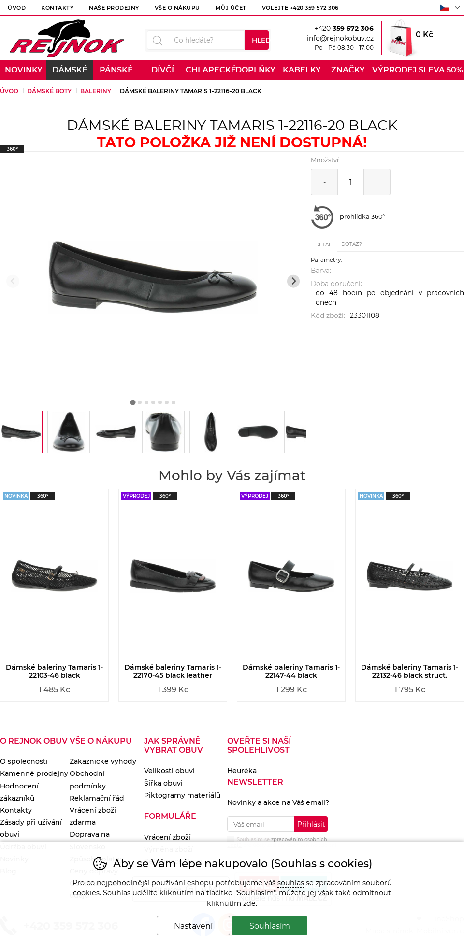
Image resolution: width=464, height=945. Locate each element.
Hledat (260, 40)
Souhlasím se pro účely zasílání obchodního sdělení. (282, 841)
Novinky (24, 69)
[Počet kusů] (350, 182)
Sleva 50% (441, 69)
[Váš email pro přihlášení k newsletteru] (260, 824)
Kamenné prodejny (34, 773)
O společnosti (24, 761)
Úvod (17, 7)
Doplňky (255, 69)
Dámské (69, 69)
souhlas (290, 882)
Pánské (116, 69)
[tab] (132, 402)
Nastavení (193, 926)
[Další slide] (293, 281)
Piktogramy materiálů (182, 795)
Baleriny (95, 91)
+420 (344, 28)
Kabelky (302, 69)
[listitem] (21, 432)
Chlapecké (209, 69)
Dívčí (162, 69)
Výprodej (394, 69)
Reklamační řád (97, 798)
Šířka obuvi (163, 783)
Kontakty (57, 7)
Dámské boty (49, 91)
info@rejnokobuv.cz (340, 38)
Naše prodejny (114, 7)
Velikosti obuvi (169, 770)
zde (249, 903)
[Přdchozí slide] (12, 281)
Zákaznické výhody (103, 761)
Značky (348, 69)
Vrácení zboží (167, 837)
